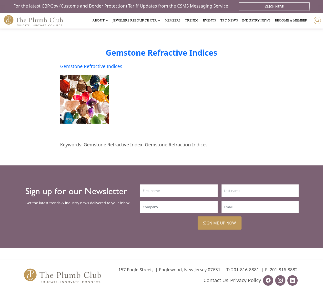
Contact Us (215, 280)
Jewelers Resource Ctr (134, 20)
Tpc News (229, 20)
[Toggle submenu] (107, 20)
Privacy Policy (245, 280)
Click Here (274, 6)
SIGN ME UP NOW (219, 223)
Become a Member (291, 20)
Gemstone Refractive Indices (161, 52)
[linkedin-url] (292, 280)
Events (209, 20)
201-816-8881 (245, 270)
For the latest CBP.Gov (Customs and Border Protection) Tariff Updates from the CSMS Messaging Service (121, 6)
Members (173, 20)
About (98, 20)
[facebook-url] (268, 280)
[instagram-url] (280, 280)
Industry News (256, 20)
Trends (192, 20)
